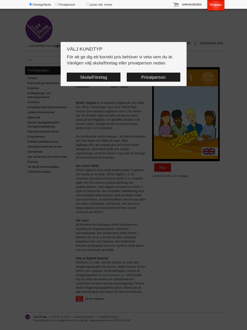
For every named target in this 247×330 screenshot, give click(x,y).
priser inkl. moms (99, 4)
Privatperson (153, 77)
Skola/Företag (93, 77)
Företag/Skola (40, 4)
